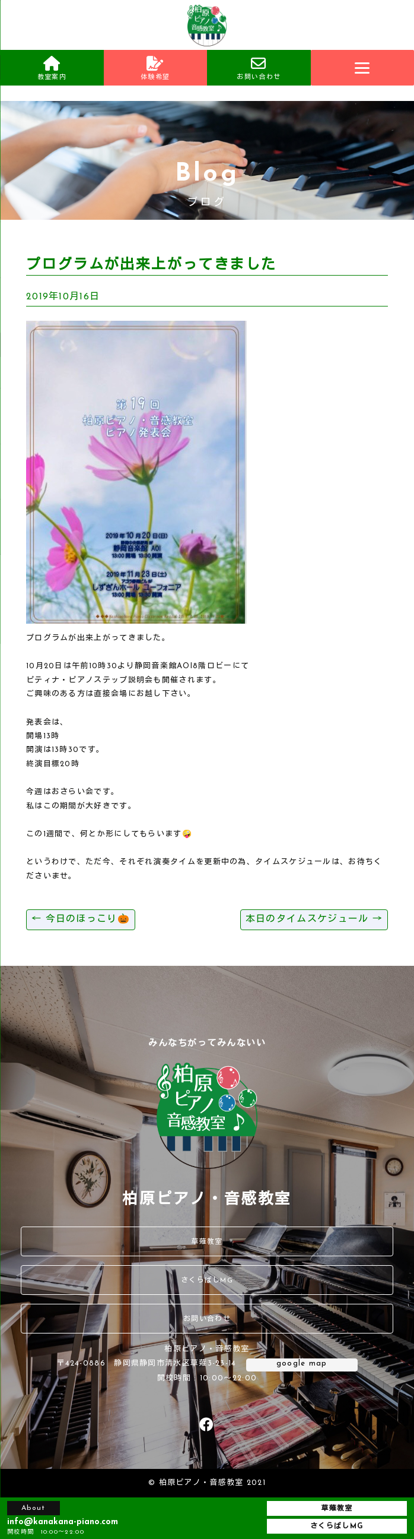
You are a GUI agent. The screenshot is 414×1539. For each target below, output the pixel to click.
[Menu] (363, 68)
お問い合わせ (259, 68)
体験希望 (156, 68)
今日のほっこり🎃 (80, 919)
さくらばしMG (207, 1280)
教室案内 (52, 68)
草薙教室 (206, 1242)
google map (301, 1363)
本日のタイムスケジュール (314, 919)
